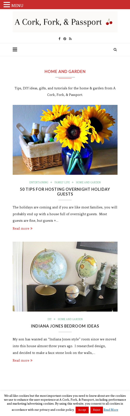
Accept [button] (82, 409)
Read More (111, 410)
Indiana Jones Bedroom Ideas (65, 326)
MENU (17, 5)
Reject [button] (96, 409)
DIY (49, 319)
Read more (23, 228)
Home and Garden (88, 182)
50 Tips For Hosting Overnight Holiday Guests (65, 191)
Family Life (62, 182)
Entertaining (38, 182)
